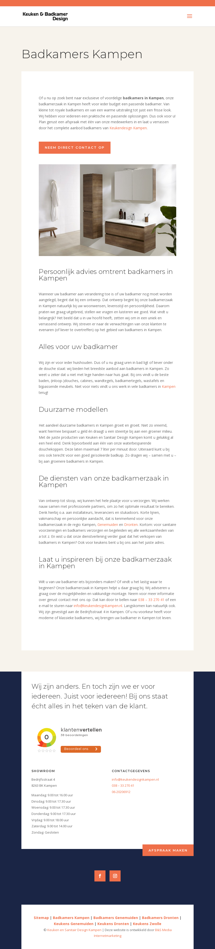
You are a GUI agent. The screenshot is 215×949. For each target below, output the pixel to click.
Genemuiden (107, 524)
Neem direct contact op (74, 147)
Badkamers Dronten (160, 917)
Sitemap (41, 917)
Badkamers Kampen (71, 917)
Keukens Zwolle (147, 923)
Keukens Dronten (113, 923)
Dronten (131, 524)
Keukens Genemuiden (73, 923)
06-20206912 (121, 791)
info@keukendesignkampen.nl (98, 605)
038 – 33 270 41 (151, 599)
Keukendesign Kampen (128, 127)
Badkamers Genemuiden (115, 917)
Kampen (168, 386)
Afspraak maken (168, 850)
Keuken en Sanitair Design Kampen (74, 930)
